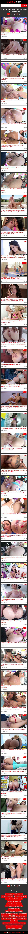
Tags (9, 932)
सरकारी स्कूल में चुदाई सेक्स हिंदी (14, 928)
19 (19, 14)
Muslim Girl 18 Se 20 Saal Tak (14, 911)
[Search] (11, 5)
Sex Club (15, 913)
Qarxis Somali (14, 921)
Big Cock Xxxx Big (21, 916)
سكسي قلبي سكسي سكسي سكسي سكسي (14, 923)
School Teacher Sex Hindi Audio (14, 899)
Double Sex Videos (6, 913)
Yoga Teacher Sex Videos (14, 901)
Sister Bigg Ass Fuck (14, 908)
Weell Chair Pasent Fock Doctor (14, 906)
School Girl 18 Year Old (20, 896)
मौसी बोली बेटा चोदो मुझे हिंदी (8, 916)
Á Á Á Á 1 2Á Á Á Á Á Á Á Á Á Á (14, 894)
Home (5, 932)
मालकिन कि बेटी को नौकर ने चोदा (14, 904)
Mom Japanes (23, 913)
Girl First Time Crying (7, 896)
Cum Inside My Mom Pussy (9, 918)
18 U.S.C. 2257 (20, 932)
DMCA (13, 932)
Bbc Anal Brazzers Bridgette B (14, 925)
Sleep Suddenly (22, 918)
